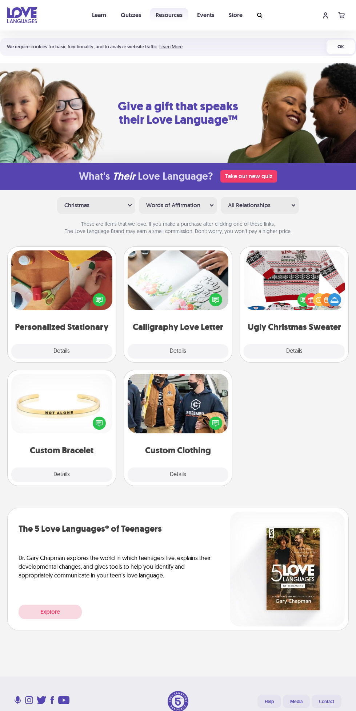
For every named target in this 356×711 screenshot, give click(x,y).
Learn (99, 15)
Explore (50, 612)
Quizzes (131, 15)
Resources (169, 15)
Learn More (171, 47)
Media (296, 701)
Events (205, 15)
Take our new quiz (248, 176)
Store (236, 15)
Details (61, 351)
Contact (326, 701)
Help (269, 701)
